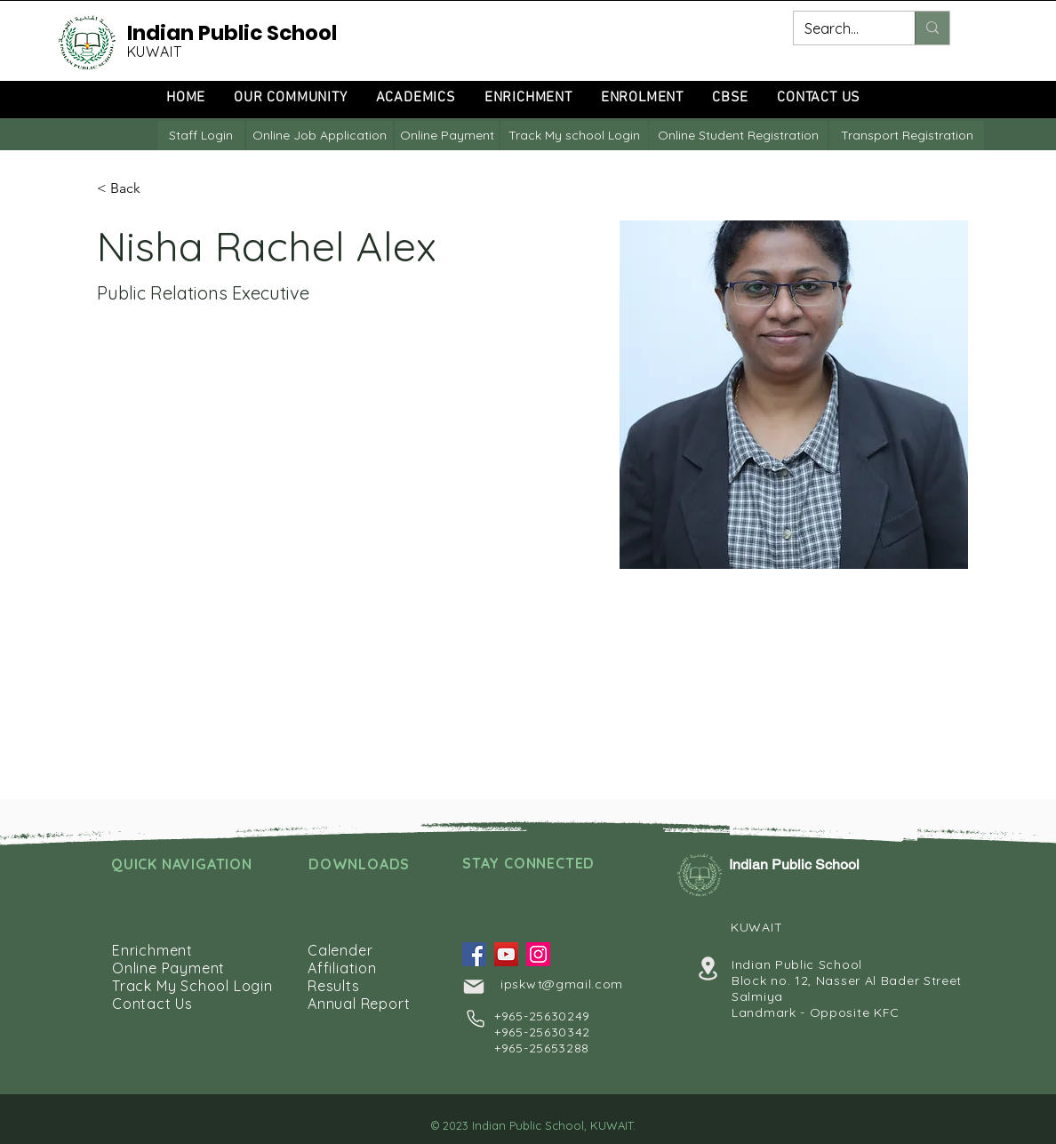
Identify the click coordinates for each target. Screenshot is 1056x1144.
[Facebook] (474, 954)
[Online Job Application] (319, 135)
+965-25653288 (541, 1048)
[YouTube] (506, 954)
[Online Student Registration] (738, 135)
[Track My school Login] (574, 135)
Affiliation (342, 968)
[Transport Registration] (906, 135)
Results (334, 986)
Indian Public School (232, 33)
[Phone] (475, 1018)
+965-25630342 (542, 1032)
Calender (340, 950)
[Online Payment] (447, 135)
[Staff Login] (200, 135)
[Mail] (473, 986)
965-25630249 (545, 1016)
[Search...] (840, 28)
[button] (132, 189)
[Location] (707, 968)
